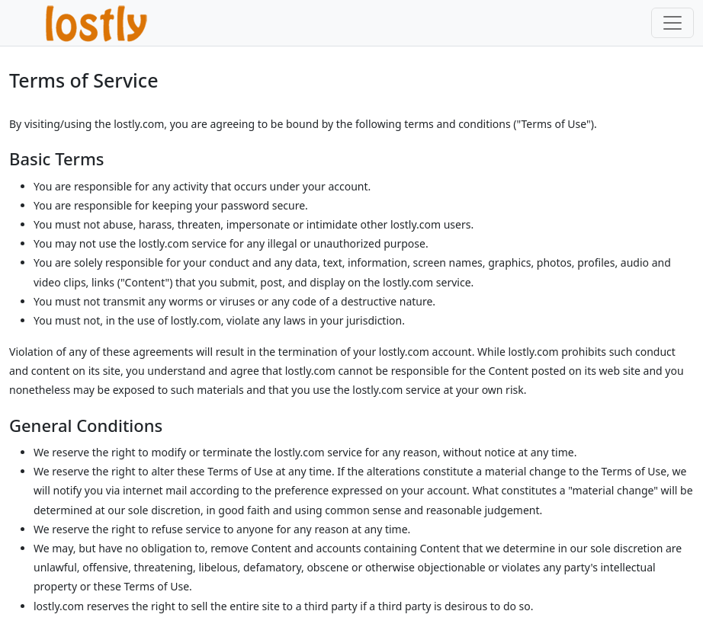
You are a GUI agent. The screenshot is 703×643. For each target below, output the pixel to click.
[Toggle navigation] (672, 23)
